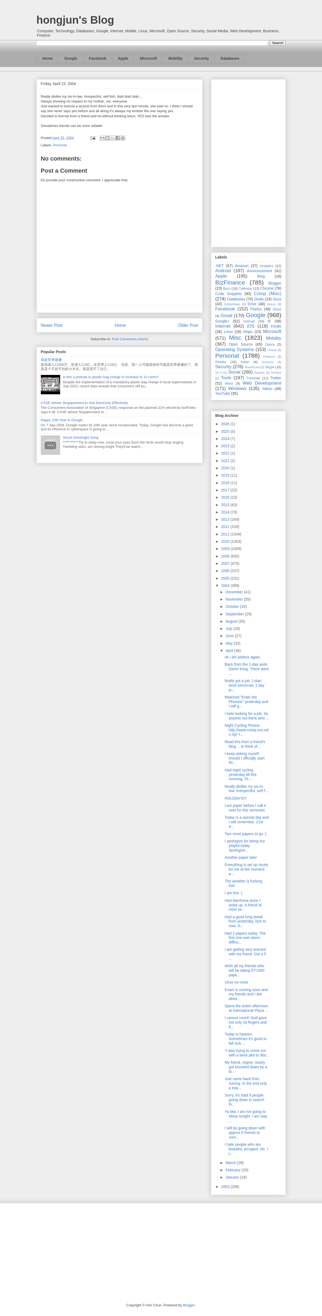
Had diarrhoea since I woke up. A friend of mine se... (243, 905)
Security (201, 58)
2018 (225, 483)
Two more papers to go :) (245, 834)
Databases (229, 58)
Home (47, 58)
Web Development (262, 383)
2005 (225, 578)
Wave (229, 383)
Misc (235, 337)
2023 (225, 446)
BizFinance (230, 282)
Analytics (266, 266)
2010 (225, 541)
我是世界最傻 (51, 360)
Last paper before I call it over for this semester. (245, 807)
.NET (219, 266)
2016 (225, 497)
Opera (269, 344)
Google (70, 58)
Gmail (226, 315)
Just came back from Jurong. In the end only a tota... (246, 1083)
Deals (259, 299)
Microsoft (148, 58)
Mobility (175, 58)
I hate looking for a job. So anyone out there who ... (247, 715)
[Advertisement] (248, 162)
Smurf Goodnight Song (80, 437)
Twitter (275, 378)
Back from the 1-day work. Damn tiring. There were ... (247, 669)
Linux (228, 331)
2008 (225, 556)
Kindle (276, 326)
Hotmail (249, 321)
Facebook (97, 58)
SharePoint (252, 367)
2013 (225, 519)
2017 (225, 490)
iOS (251, 326)
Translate (253, 378)
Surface (276, 372)
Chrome (267, 288)
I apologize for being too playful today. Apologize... (245, 845)
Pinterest (269, 356)
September (235, 614)
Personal (60, 145)
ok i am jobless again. (243, 657)
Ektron (271, 304)
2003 (225, 1186)
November (235, 599)
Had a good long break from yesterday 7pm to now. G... (245, 921)
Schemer (268, 362)
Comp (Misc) (267, 293)
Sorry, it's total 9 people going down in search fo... (244, 1099)
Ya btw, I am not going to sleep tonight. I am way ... (246, 1116)
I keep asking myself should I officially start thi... (245, 758)
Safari (245, 362)
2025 (225, 431)
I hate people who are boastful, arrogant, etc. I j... (246, 1149)
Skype (269, 367)
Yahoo (267, 388)
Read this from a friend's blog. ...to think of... (245, 744)
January (233, 1177)
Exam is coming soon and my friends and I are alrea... (246, 994)
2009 (225, 549)
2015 (225, 505)
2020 (225, 468)
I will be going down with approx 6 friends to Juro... (245, 1132)
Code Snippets (228, 294)
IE (269, 321)
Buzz (226, 288)
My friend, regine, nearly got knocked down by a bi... (246, 1067)
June (230, 636)
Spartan (259, 372)
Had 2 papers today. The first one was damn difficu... (245, 938)
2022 (225, 453)
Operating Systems (234, 349)
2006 (225, 571)
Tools (226, 377)
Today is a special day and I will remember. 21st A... (247, 822)
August (232, 621)
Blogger (274, 283)
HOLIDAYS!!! (235, 798)
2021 (225, 461)
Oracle (271, 350)
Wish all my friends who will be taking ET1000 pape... (244, 970)
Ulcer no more (236, 982)
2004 (225, 585)
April (230, 650)
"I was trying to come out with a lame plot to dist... (247, 1052)
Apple (123, 58)
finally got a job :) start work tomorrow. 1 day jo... (244, 685)
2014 (225, 512)
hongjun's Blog (75, 20)
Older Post (188, 325)
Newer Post (52, 325)
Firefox (256, 309)
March (231, 1163)
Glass (277, 309)
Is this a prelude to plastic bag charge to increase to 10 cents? (111, 377)
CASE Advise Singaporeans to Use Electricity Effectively (84, 403)
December (235, 592)
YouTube (222, 393)
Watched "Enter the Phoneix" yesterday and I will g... (246, 701)
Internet (223, 326)
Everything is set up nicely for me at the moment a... (246, 869)
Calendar (245, 288)
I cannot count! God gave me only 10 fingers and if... (246, 1022)
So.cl (218, 372)
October (233, 606)
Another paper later (242, 857)
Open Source (241, 344)
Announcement (259, 271)
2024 (225, 439)
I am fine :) (233, 893)
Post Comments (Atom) (130, 339)
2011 (225, 534)
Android (223, 270)
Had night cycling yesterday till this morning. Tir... (240, 774)
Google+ (222, 321)
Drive (252, 304)
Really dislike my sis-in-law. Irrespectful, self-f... (246, 788)
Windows (237, 388)
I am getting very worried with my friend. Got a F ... (245, 954)
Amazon (242, 266)
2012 (225, 526)
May (230, 643)
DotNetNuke (232, 304)
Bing (261, 276)
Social (234, 372)
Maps (247, 331)
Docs (277, 299)
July (229, 628)
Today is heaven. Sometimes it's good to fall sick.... (245, 1038)
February (234, 1170)
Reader (220, 362)
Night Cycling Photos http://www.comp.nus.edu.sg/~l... (247, 730)
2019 (225, 475)
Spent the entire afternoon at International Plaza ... (246, 1008)
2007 (225, 563)
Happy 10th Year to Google (62, 420)
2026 (225, 424)
